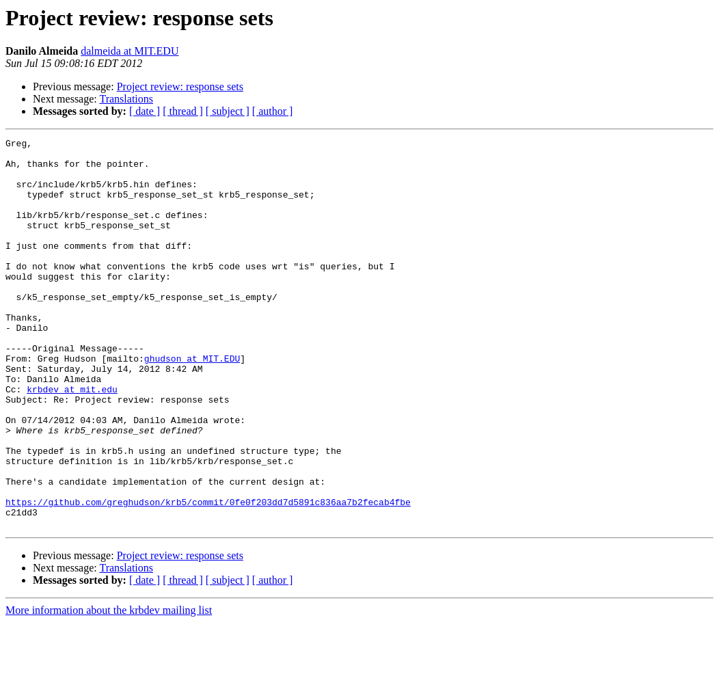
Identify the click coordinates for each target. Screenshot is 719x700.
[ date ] (144, 111)
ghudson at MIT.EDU (192, 403)
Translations (126, 99)
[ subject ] (227, 111)
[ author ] (272, 111)
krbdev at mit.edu (72, 440)
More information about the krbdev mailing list (108, 688)
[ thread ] (183, 111)
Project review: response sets (180, 86)
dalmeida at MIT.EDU (129, 51)
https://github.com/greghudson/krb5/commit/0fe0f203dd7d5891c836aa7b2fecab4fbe (208, 575)
